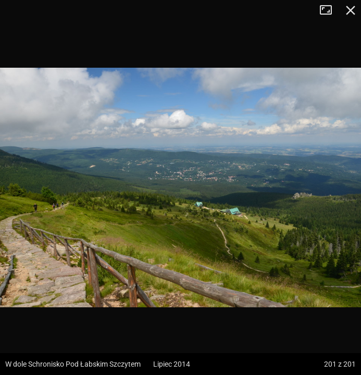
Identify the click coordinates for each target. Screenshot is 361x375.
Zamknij (350, 10)
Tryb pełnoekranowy (329, 10)
